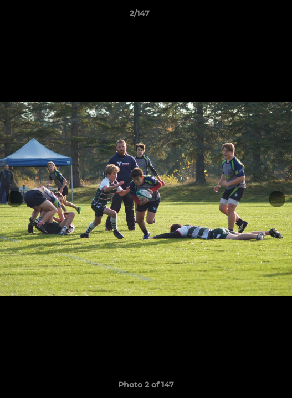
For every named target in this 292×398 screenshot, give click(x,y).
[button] (252, 16)
